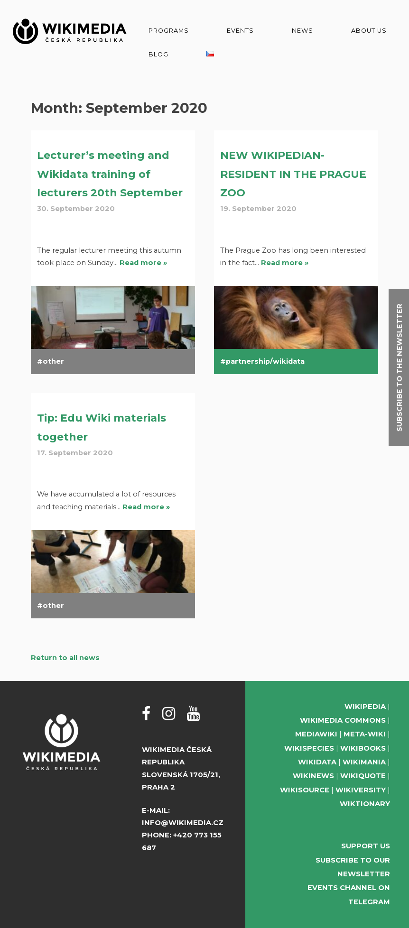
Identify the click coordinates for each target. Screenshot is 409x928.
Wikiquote (363, 776)
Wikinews (313, 776)
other (53, 361)
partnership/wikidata (265, 361)
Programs (169, 30)
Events (240, 30)
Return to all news (65, 657)
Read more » (143, 262)
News (302, 30)
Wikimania (364, 762)
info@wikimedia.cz (182, 822)
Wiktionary (365, 803)
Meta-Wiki (365, 734)
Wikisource (304, 790)
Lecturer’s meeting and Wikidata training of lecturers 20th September (110, 174)
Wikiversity (360, 790)
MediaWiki (316, 734)
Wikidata (317, 762)
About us (369, 30)
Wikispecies (309, 748)
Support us (365, 846)
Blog (158, 54)
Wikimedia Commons (343, 720)
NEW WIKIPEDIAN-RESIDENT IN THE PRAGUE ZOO (293, 174)
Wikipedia (365, 706)
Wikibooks (363, 748)
